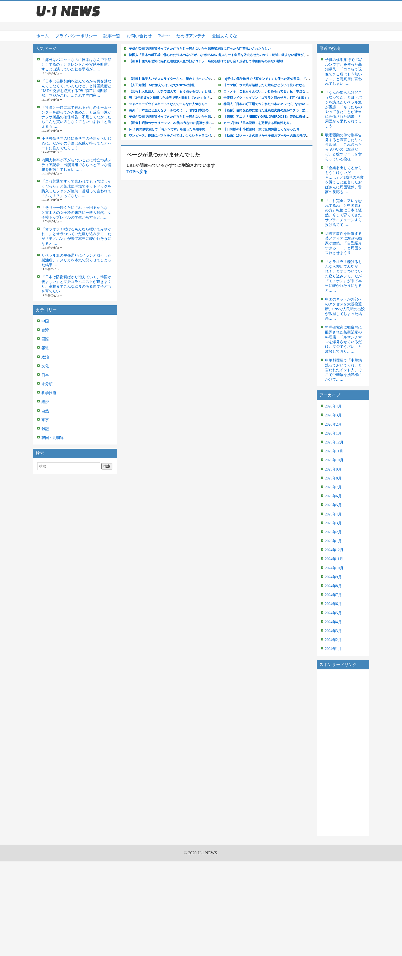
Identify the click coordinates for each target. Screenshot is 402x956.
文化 (45, 366)
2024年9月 (333, 577)
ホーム (42, 36)
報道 (45, 348)
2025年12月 (334, 442)
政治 (45, 357)
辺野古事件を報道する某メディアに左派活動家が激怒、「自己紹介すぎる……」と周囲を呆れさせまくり (343, 243)
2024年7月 (333, 595)
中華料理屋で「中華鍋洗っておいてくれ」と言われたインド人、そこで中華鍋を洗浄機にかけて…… (343, 369)
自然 (45, 411)
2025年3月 (333, 523)
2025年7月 (333, 487)
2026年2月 (333, 424)
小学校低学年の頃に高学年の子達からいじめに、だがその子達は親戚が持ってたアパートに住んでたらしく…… (76, 143)
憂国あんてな (224, 36)
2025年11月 (334, 451)
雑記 (45, 429)
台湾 (45, 330)
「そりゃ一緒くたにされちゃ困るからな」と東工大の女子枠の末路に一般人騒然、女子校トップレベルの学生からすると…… (76, 212)
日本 (45, 375)
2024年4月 (333, 622)
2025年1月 (333, 541)
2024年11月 (334, 559)
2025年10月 (334, 460)
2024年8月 (333, 586)
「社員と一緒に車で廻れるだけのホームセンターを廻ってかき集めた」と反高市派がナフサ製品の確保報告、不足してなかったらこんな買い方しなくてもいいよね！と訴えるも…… (76, 117)
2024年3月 (333, 631)
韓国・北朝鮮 (52, 438)
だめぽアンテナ (191, 36)
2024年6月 (333, 604)
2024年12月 (334, 550)
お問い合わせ (139, 36)
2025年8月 (333, 478)
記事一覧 (111, 36)
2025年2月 (333, 532)
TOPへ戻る (137, 171)
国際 (45, 339)
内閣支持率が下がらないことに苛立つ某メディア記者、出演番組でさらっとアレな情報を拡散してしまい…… (76, 165)
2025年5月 (333, 505)
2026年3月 (333, 415)
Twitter (164, 36)
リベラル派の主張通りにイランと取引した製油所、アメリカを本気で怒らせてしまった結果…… (76, 260)
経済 (45, 402)
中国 (45, 321)
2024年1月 (333, 649)
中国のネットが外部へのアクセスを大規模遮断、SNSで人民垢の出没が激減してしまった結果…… (345, 309)
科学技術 (48, 393)
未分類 (47, 384)
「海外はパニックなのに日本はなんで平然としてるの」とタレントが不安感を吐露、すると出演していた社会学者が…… (76, 64)
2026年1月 (333, 433)
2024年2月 (333, 640)
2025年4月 (333, 514)
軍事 (45, 420)
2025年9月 (333, 469)
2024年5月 (333, 613)
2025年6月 (333, 496)
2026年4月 (333, 406)
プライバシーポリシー (76, 36)
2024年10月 (334, 568)
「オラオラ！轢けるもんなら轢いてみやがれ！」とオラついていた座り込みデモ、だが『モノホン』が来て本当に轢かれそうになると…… (343, 276)
